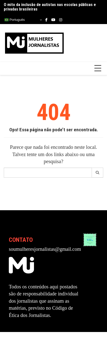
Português (15, 20)
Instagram (60, 20)
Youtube (53, 20)
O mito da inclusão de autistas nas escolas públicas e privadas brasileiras (50, 7)
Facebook (46, 20)
